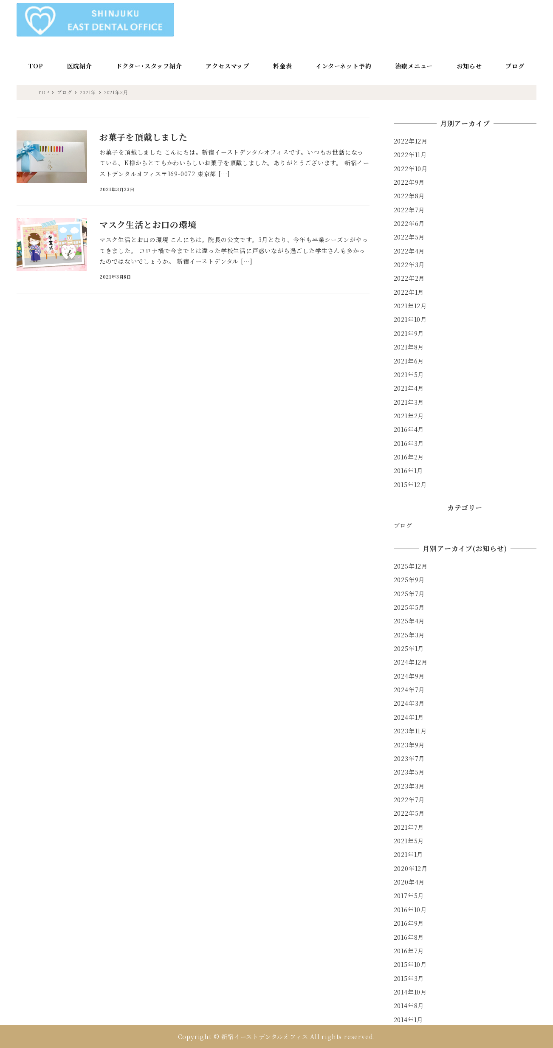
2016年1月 (408, 470)
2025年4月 (409, 621)
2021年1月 (408, 854)
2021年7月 (409, 827)
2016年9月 (409, 923)
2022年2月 (409, 278)
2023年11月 (410, 731)
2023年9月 (409, 745)
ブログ (403, 525)
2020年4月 (409, 882)
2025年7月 (409, 593)
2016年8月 (409, 937)
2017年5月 (409, 895)
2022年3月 (409, 264)
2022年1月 (409, 292)
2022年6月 (409, 223)
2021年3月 (409, 402)
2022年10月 (411, 168)
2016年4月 (409, 429)
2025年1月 (409, 648)
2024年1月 (409, 717)
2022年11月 (410, 154)
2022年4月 (409, 251)
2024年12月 (411, 662)
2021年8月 (409, 347)
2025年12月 (411, 566)
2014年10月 (410, 992)
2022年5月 (409, 237)
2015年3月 (409, 978)
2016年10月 (410, 909)
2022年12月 (411, 141)
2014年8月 (409, 1005)
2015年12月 (410, 484)
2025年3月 (409, 635)
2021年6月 (409, 361)
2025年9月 (409, 579)
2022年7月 (409, 210)
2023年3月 (409, 786)
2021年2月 (409, 415)
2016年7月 (409, 951)
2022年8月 (409, 196)
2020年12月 (411, 868)
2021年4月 (409, 388)
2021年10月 (410, 319)
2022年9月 (409, 182)
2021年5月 (409, 374)
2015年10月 (410, 964)
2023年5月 (409, 772)
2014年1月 (408, 1019)
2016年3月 (409, 443)
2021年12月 (410, 305)
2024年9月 (409, 676)
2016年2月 (409, 457)
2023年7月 (409, 758)
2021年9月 (409, 333)
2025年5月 (409, 607)
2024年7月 (409, 689)
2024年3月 (409, 703)
